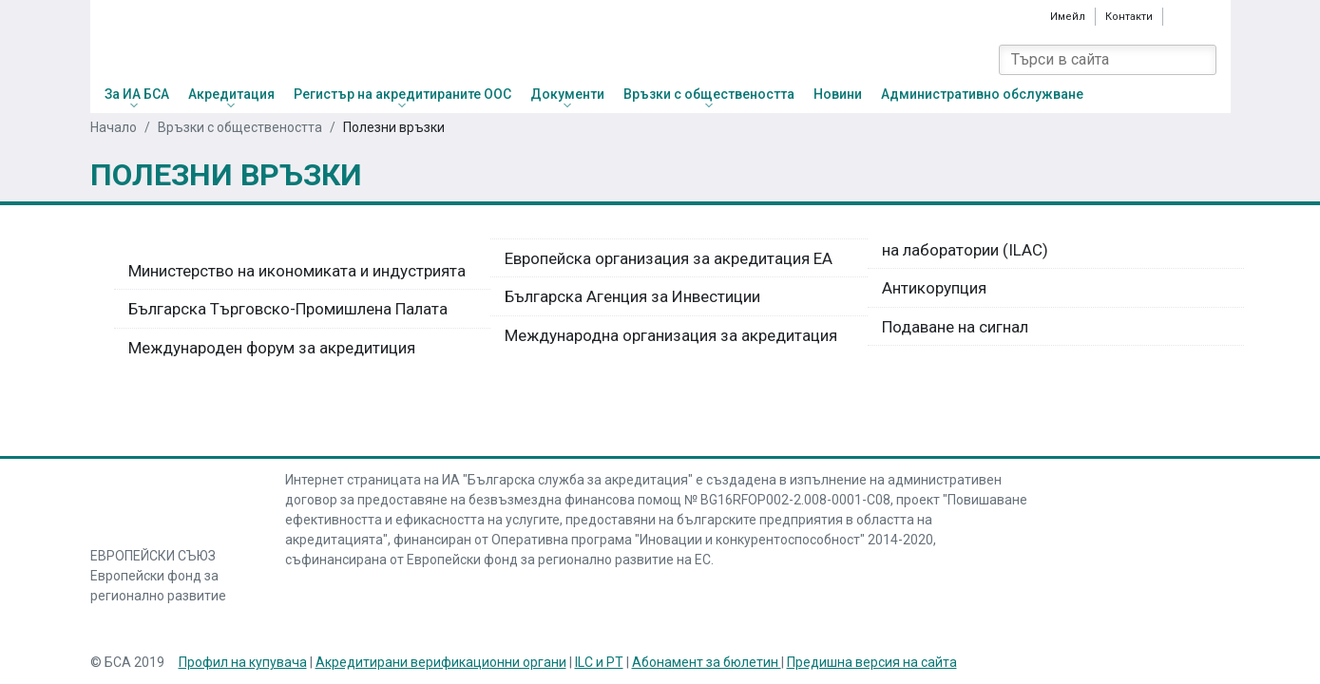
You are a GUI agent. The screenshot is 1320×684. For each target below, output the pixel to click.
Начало (113, 127)
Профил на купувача (243, 662)
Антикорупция (934, 287)
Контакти (1129, 16)
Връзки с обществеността (708, 94)
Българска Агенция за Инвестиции (632, 296)
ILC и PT (599, 662)
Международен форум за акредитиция (271, 347)
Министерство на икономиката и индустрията (297, 270)
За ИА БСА (137, 94)
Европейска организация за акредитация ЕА (668, 258)
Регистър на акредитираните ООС (402, 94)
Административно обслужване (982, 94)
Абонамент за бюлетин (706, 662)
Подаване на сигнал (955, 326)
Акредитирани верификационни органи (441, 662)
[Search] (1201, 60)
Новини (837, 94)
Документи (567, 94)
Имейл (1067, 16)
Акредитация (231, 94)
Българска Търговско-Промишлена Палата (288, 308)
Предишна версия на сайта (872, 662)
